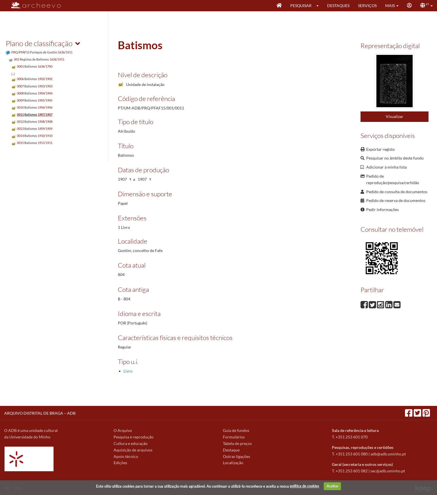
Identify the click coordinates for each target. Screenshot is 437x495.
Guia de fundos (236, 430)
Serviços (367, 5)
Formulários (234, 436)
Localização (233, 462)
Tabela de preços (237, 443)
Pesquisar (301, 5)
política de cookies (304, 486)
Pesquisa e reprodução (134, 436)
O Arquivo (123, 430)
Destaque (231, 449)
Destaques (338, 5)
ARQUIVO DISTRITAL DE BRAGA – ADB (40, 413)
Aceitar (332, 486)
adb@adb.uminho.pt (388, 453)
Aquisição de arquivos (133, 449)
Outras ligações (236, 456)
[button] (319, 5)
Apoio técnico (126, 456)
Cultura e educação (131, 443)
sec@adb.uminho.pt (387, 470)
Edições (120, 462)
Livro (128, 371)
